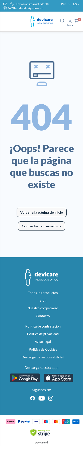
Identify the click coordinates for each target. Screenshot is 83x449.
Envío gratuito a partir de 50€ (32, 3)
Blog (42, 300)
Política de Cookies (43, 349)
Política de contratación (43, 326)
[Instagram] (49, 398)
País (66, 4)
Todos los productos (43, 293)
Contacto (43, 316)
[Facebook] (32, 398)
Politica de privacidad (43, 334)
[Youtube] (42, 398)
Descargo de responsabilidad (42, 357)
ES (76, 4)
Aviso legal (43, 342)
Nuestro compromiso (42, 308)
